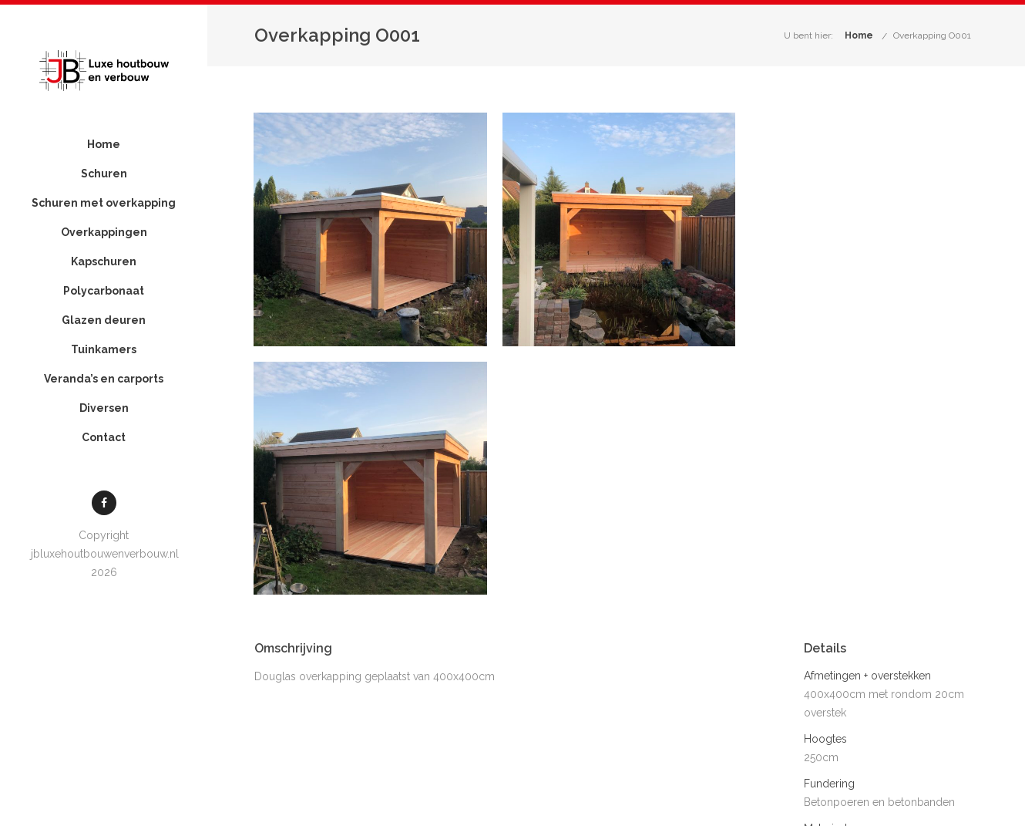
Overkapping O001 (932, 35)
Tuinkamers (100, 379)
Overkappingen (100, 262)
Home (100, 145)
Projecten (900, 804)
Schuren (100, 174)
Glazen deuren (101, 350)
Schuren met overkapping (100, 218)
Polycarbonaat (100, 321)
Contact (101, 467)
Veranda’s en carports (100, 409)
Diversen (100, 438)
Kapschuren (100, 291)
